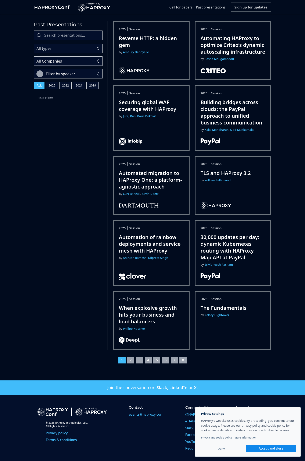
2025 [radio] (52, 85)
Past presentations (211, 7)
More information (245, 437)
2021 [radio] (79, 85)
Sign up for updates (250, 7)
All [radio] (39, 85)
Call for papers (181, 7)
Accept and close (271, 448)
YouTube (192, 441)
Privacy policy (57, 433)
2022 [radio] (65, 85)
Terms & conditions (61, 439)
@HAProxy (193, 414)
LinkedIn (178, 387)
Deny (221, 449)
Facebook (193, 434)
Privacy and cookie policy (216, 437)
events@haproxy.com (146, 414)
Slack (162, 387)
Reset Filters (45, 98)
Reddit (190, 448)
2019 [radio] (92, 85)
